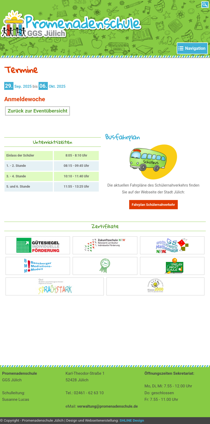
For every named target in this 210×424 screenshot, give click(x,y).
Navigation (195, 48)
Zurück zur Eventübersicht (37, 111)
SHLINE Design (131, 420)
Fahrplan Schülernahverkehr (153, 205)
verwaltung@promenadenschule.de (107, 406)
